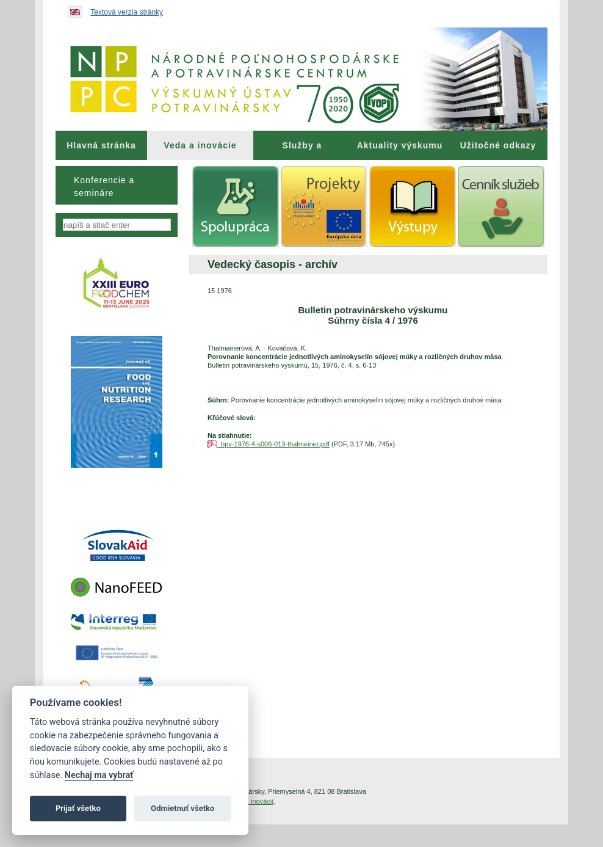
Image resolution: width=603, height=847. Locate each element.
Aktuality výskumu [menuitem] (400, 145)
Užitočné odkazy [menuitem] (498, 145)
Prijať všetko (78, 808)
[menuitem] (101, 145)
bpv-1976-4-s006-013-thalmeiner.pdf (273, 444)
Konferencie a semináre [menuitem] (104, 186)
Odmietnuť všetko (182, 808)
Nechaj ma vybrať (99, 775)
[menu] (116, 185)
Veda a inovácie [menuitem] (200, 145)
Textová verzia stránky (126, 12)
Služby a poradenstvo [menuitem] (302, 150)
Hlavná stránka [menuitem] (101, 145)
